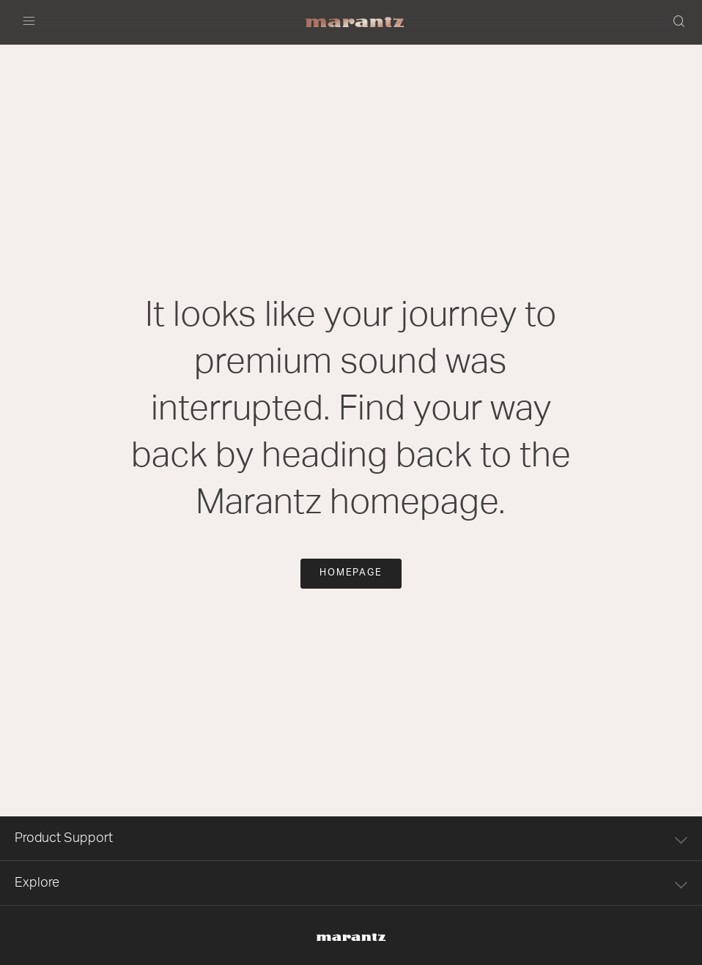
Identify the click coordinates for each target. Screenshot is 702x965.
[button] (680, 22)
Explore (351, 883)
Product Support (351, 838)
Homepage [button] (351, 573)
